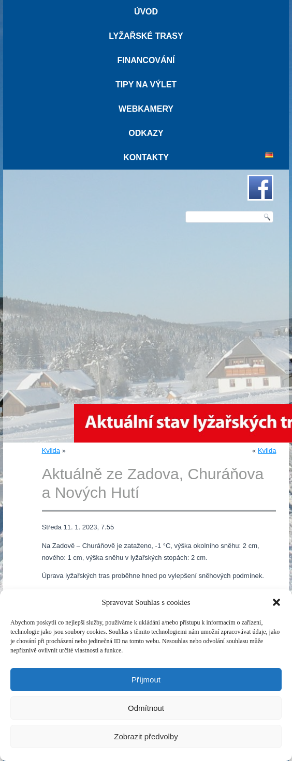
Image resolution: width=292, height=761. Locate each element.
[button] (276, 602)
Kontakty (146, 157)
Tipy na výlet (146, 84)
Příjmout (146, 679)
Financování (145, 60)
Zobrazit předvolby (146, 736)
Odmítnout (146, 708)
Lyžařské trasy (146, 36)
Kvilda (51, 450)
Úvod (146, 11)
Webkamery (146, 108)
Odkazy (146, 133)
